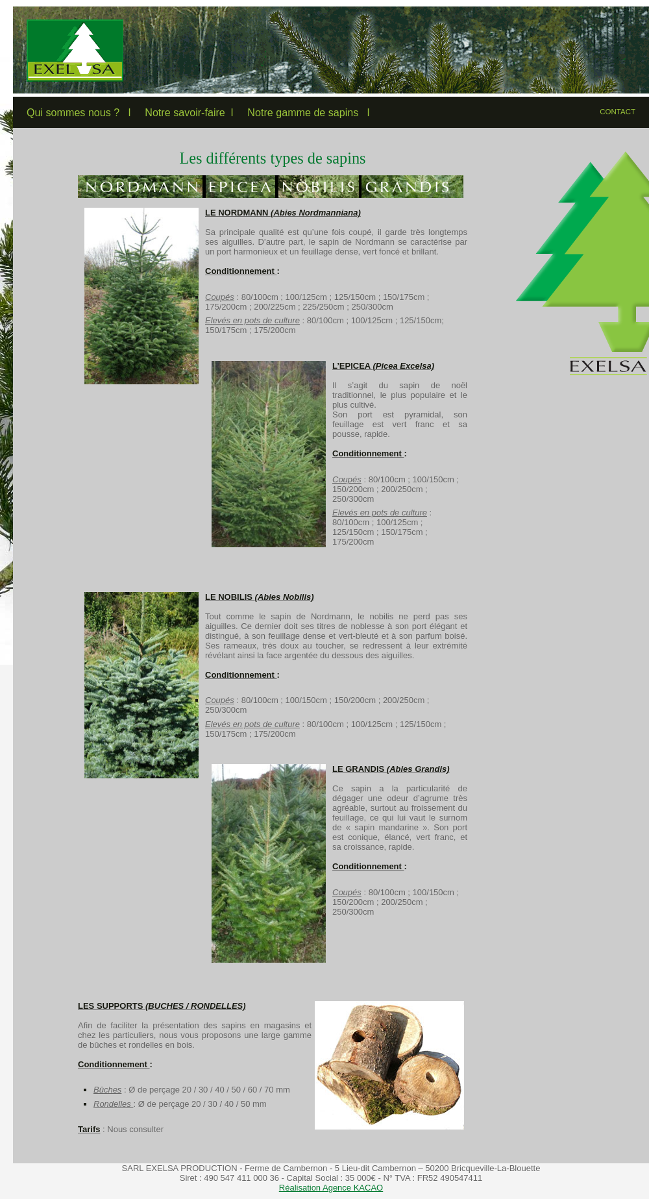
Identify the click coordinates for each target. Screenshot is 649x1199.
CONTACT (617, 112)
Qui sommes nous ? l (78, 112)
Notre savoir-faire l (189, 112)
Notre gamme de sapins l (308, 112)
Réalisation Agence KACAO (331, 1188)
